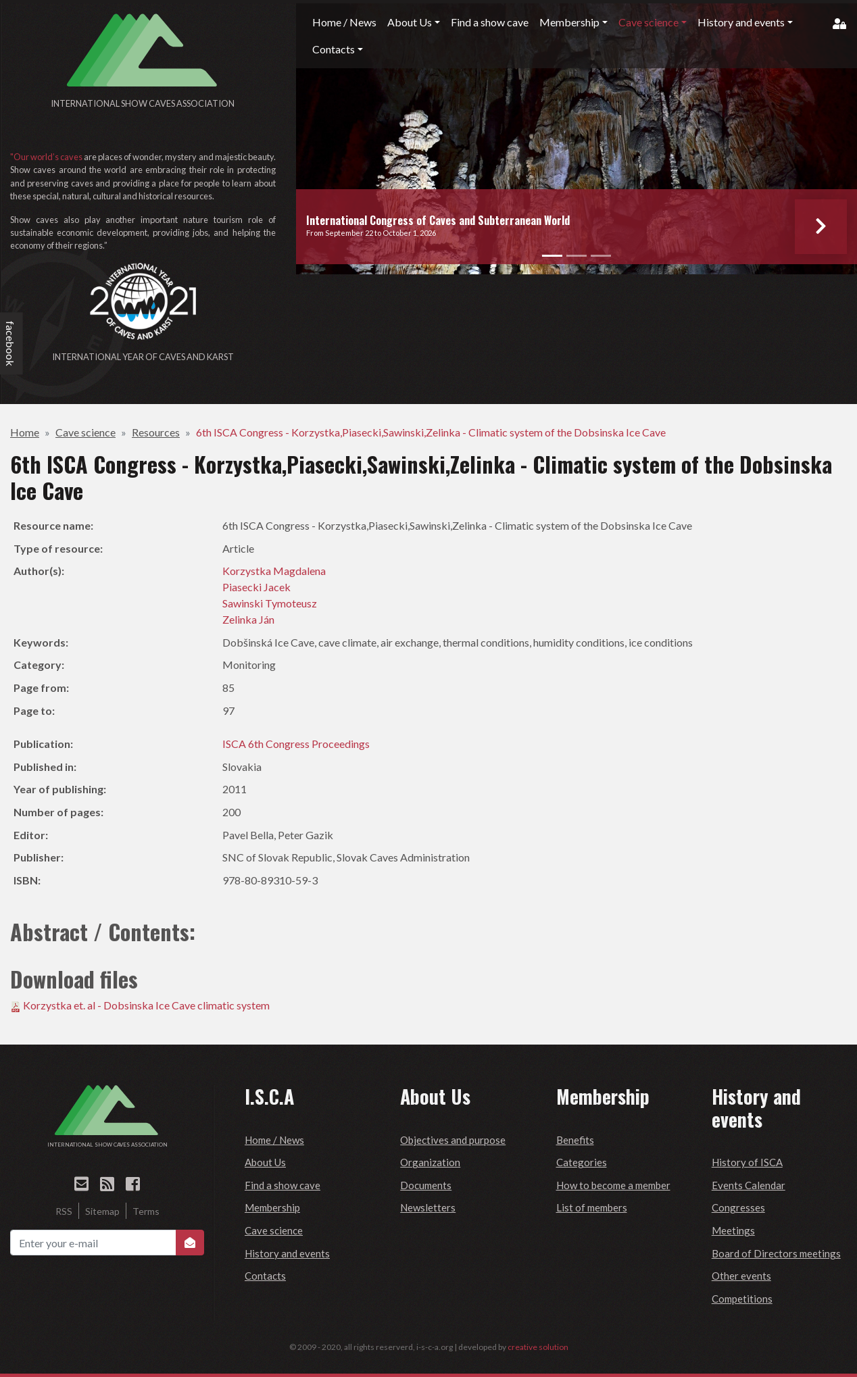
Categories (581, 1162)
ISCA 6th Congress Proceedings (296, 743)
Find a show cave (282, 1185)
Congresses (738, 1207)
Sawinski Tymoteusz (269, 603)
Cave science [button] (648, 22)
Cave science (85, 432)
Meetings (733, 1230)
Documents (425, 1185)
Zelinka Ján (248, 619)
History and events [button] (741, 22)
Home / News (274, 1140)
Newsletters (428, 1207)
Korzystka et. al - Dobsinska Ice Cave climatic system (146, 1005)
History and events (287, 1253)
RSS (63, 1211)
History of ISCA (747, 1162)
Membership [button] (569, 22)
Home (24, 432)
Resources (156, 432)
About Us (265, 1162)
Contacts (265, 1276)
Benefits (575, 1140)
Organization (430, 1162)
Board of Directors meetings (776, 1253)
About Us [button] (409, 22)
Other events (741, 1276)
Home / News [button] (344, 22)
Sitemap (102, 1211)
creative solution (538, 1347)
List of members (591, 1207)
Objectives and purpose (453, 1140)
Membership (272, 1207)
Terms (146, 1211)
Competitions (742, 1299)
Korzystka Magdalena (274, 570)
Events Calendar (748, 1185)
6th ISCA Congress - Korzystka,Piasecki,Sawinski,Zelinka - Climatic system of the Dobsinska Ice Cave (431, 432)
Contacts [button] (333, 49)
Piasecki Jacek (256, 586)
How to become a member (613, 1185)
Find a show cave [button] (490, 22)
